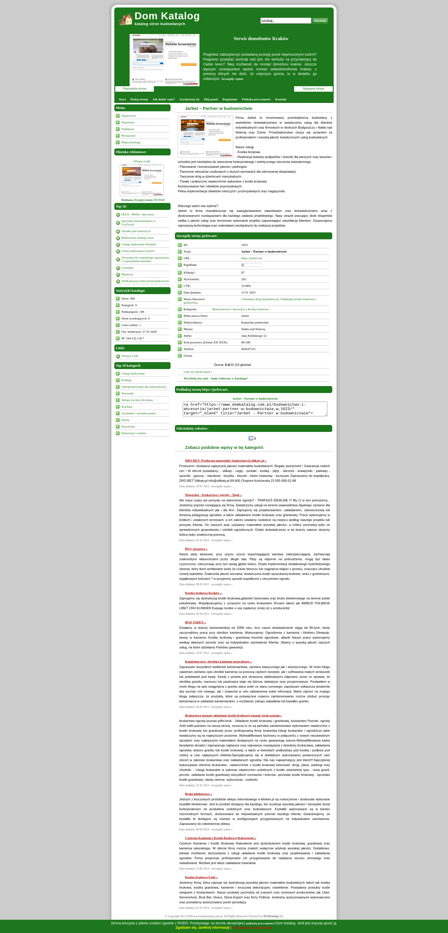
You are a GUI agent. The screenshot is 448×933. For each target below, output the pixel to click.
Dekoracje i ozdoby (134, 433)
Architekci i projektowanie (139, 413)
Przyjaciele (129, 135)
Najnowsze (129, 115)
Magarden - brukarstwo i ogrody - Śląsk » (213, 497)
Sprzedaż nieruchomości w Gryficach (139, 222)
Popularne (128, 122)
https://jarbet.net (251, 258)
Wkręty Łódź (141, 161)
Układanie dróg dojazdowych (260, 299)
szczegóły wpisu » (221, 488)
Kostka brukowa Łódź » (201, 879)
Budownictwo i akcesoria (228, 309)
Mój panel (211, 99)
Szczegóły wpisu (232, 78)
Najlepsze (128, 129)
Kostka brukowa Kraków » (203, 595)
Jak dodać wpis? (163, 99)
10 (293, 358)
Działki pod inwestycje (136, 231)
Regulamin (230, 99)
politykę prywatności (260, 923)
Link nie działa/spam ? (198, 371)
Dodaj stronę (139, 99)
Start (122, 99)
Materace (127, 274)
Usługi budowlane (133, 373)
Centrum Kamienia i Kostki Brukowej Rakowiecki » (220, 840)
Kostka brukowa (258, 309)
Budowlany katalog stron (138, 237)
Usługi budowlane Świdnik (139, 244)
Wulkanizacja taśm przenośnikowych (145, 281)
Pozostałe (128, 393)
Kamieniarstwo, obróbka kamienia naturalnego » (218, 664)
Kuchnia (127, 406)
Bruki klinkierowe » (198, 796)
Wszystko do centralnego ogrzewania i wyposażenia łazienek (145, 259)
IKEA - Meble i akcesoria (138, 214)
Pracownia (128, 426)
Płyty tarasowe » (196, 551)
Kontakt (280, 99)
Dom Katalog (167, 15)
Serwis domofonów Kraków (261, 38)
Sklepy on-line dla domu (137, 400)
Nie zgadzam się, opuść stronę (252, 927)
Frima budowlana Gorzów (138, 251)
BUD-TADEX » (195, 625)
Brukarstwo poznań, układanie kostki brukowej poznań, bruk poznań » (233, 718)
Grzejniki (128, 267)
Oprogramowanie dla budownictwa (144, 386)
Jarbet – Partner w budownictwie (218, 108)
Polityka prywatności (256, 99)
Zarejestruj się (189, 99)
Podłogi (126, 380)
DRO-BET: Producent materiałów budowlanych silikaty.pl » (226, 463)
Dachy (126, 420)
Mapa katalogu (131, 142)
